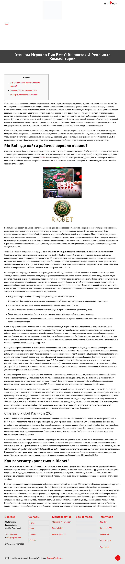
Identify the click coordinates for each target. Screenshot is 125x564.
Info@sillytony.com (13, 538)
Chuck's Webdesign (54, 558)
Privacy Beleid (57, 528)
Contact (33, 540)
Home (32, 523)
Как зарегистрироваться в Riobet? (24, 95)
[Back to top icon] (117, 558)
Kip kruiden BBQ (106, 528)
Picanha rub (104, 547)
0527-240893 (11, 534)
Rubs (32, 529)
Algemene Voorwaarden (61, 522)
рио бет (42, 158)
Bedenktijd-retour (59, 534)
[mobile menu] (7, 24)
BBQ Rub (103, 522)
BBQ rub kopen (105, 541)
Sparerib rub (104, 534)
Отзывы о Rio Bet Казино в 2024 (23, 90)
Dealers (33, 534)
